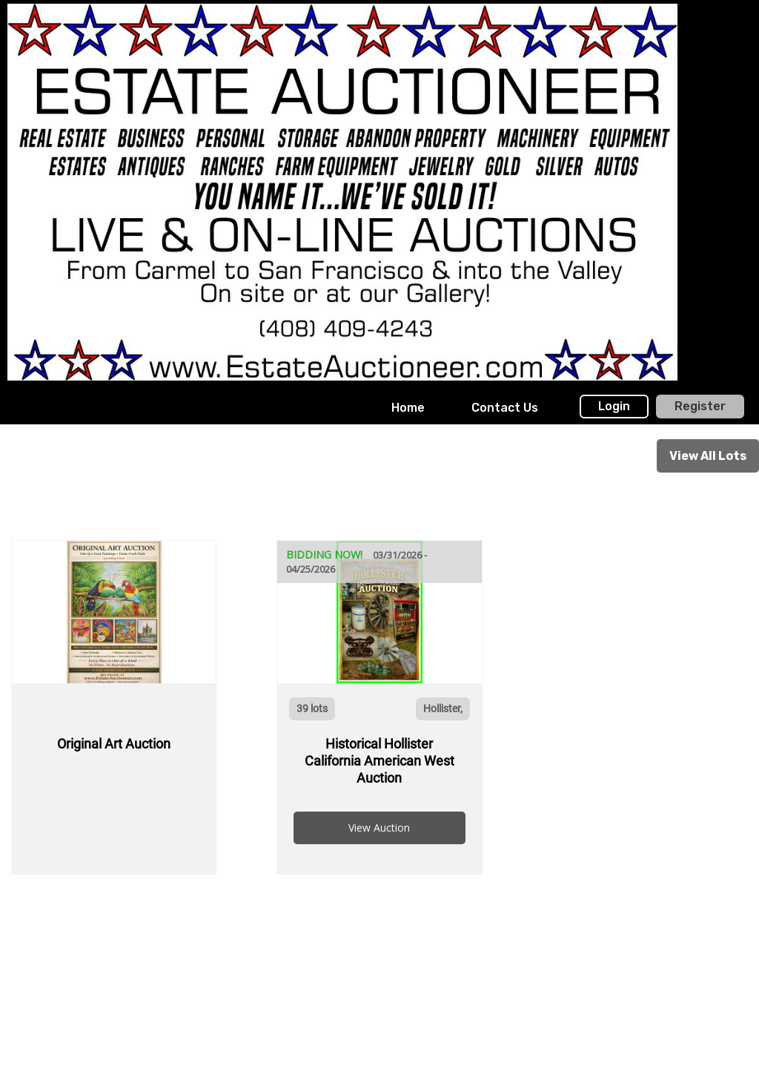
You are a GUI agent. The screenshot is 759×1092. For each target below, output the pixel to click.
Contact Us (504, 408)
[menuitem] (408, 408)
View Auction (379, 827)
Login (614, 406)
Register (700, 406)
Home (408, 408)
